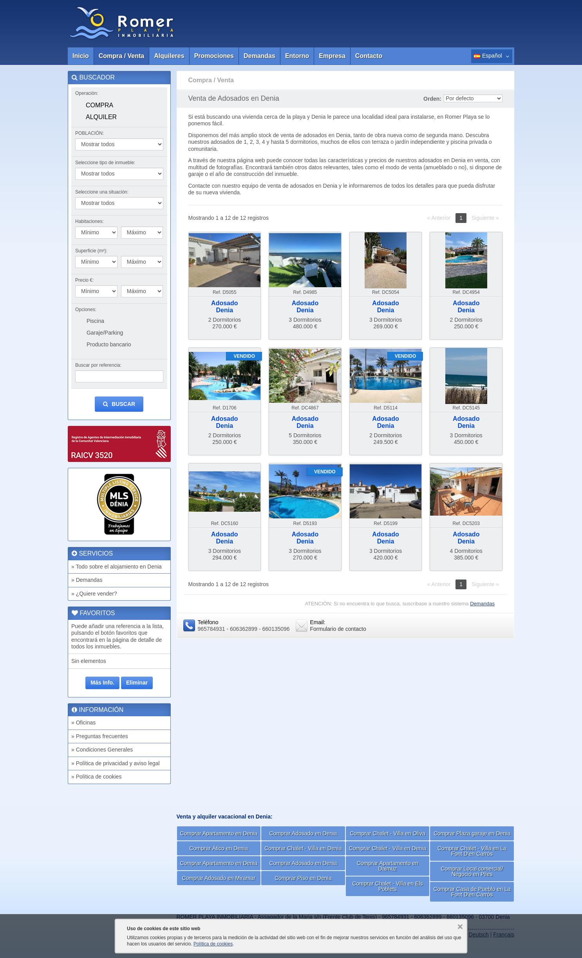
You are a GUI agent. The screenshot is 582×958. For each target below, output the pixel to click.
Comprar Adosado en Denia (303, 833)
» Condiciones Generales (102, 749)
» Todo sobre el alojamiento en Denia (116, 566)
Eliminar (137, 682)
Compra (99, 105)
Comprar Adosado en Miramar (219, 878)
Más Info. (102, 682)
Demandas (259, 56)
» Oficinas (83, 722)
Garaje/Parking (105, 333)
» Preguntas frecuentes (99, 736)
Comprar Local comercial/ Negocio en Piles (472, 871)
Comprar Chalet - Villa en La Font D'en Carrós (471, 851)
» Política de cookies (96, 776)
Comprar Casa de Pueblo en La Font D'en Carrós (472, 892)
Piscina (95, 321)
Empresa (332, 56)
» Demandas (86, 580)
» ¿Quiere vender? (94, 593)
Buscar (119, 404)
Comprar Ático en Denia (219, 848)
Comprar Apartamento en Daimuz (387, 866)
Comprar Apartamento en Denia (218, 833)
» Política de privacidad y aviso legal (115, 763)
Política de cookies (213, 944)
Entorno (297, 56)
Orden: (432, 99)
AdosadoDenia (224, 306)
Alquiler (101, 117)
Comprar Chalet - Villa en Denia (303, 848)
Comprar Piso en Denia (303, 878)
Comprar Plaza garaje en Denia (472, 833)
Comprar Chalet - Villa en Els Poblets (387, 886)
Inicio (80, 56)
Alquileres (169, 56)
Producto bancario (109, 344)
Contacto (368, 56)
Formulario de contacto (338, 629)
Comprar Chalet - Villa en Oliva (387, 833)
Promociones (214, 56)
